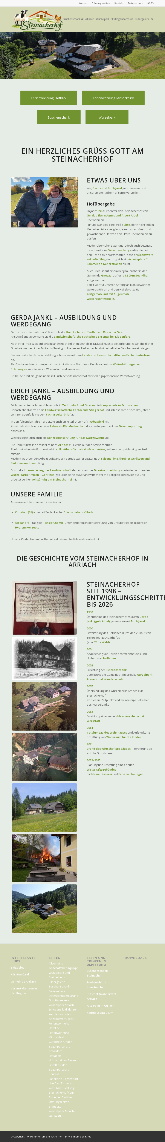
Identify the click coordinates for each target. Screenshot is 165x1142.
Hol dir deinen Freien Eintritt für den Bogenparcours (62, 1064)
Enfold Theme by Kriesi (78, 1136)
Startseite (55, 1106)
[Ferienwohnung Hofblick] (48, 98)
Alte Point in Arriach (100, 1006)
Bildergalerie (57, 982)
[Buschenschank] (59, 117)
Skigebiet (17, 967)
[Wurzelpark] (107, 117)
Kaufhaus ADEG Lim (100, 1013)
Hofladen (55, 1056)
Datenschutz (135, 3)
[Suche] (152, 19)
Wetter (83, 3)
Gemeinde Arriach (23, 981)
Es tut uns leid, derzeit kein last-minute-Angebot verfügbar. (63, 1014)
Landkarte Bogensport (63, 1079)
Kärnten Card (20, 974)
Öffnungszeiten (101, 3)
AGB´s (150, 3)
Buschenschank (59, 986)
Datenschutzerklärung (63, 996)
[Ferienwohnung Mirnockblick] (113, 98)
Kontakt (119, 3)
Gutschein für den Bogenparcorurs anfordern (60, 1046)
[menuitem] (83, 3)
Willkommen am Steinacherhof (45, 1136)
